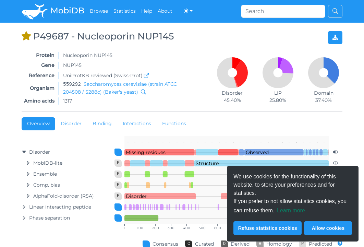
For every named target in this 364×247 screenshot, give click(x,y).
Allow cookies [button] (328, 228)
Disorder (71, 123)
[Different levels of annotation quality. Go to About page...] (340, 243)
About (165, 11)
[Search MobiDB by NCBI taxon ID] (142, 92)
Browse (99, 11)
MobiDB (53, 11)
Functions (174, 123)
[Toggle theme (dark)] (188, 11)
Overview (38, 123)
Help (146, 11)
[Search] (283, 11)
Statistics (124, 11)
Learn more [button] (291, 210)
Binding (102, 123)
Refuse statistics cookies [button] (267, 228)
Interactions (137, 123)
